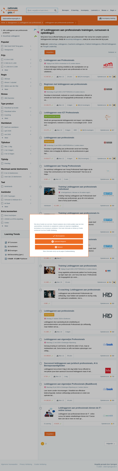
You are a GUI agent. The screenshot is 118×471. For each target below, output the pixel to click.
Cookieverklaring (69, 251)
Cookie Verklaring (51, 230)
